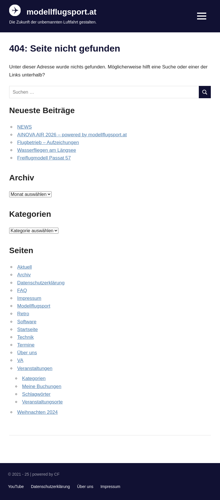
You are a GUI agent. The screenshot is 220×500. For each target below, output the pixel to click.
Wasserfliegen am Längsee (46, 150)
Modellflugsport (33, 306)
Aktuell (24, 267)
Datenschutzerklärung (40, 283)
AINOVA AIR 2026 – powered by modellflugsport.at (72, 134)
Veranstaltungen (34, 368)
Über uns (27, 352)
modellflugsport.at (61, 11)
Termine (25, 345)
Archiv (24, 274)
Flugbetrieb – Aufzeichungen (48, 142)
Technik (25, 337)
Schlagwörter (36, 394)
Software (26, 321)
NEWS (24, 127)
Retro (23, 313)
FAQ (22, 290)
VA (20, 360)
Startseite (27, 329)
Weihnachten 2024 (37, 412)
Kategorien (34, 378)
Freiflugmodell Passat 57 (44, 158)
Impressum (29, 298)
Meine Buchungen (41, 386)
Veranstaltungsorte (42, 402)
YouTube (16, 486)
